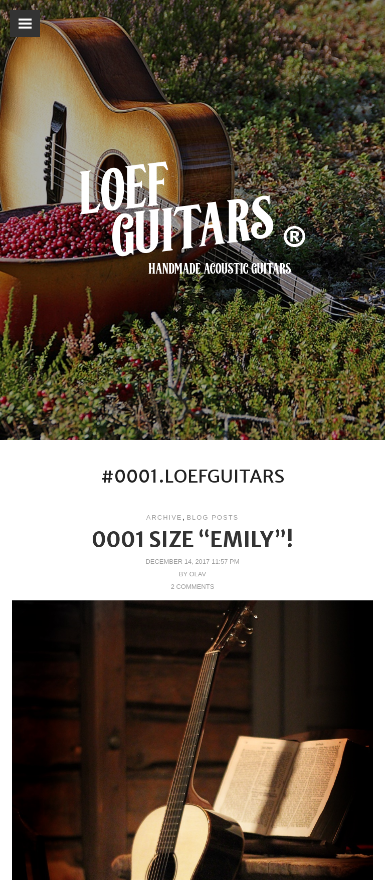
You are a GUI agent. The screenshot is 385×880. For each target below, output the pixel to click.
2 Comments (193, 586)
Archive (164, 517)
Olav (197, 574)
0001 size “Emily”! (192, 540)
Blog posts (212, 517)
